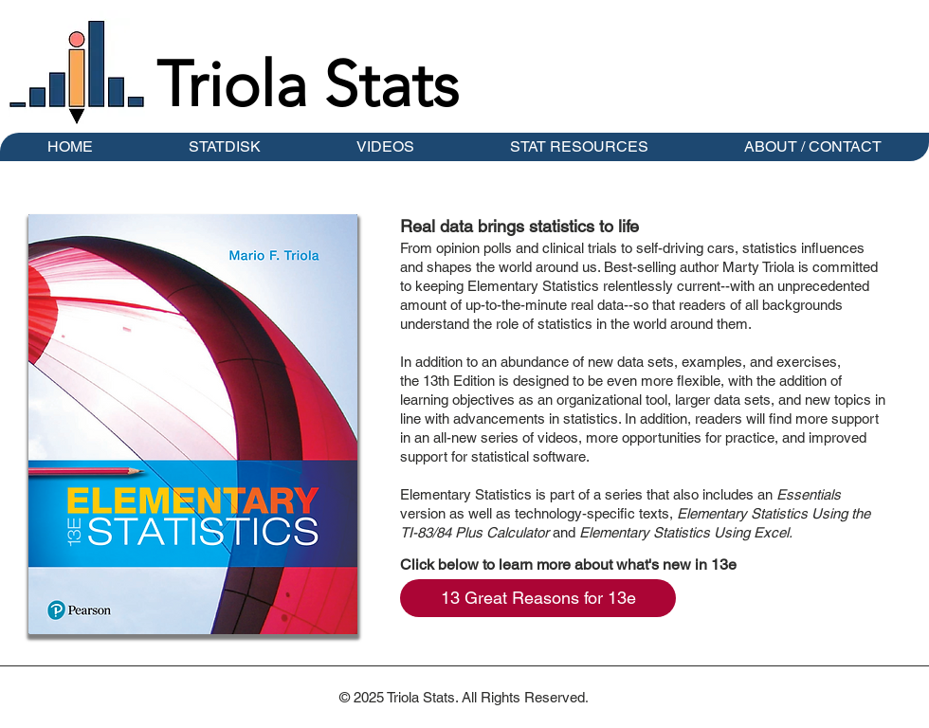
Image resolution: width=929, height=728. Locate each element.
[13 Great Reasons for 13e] (538, 598)
